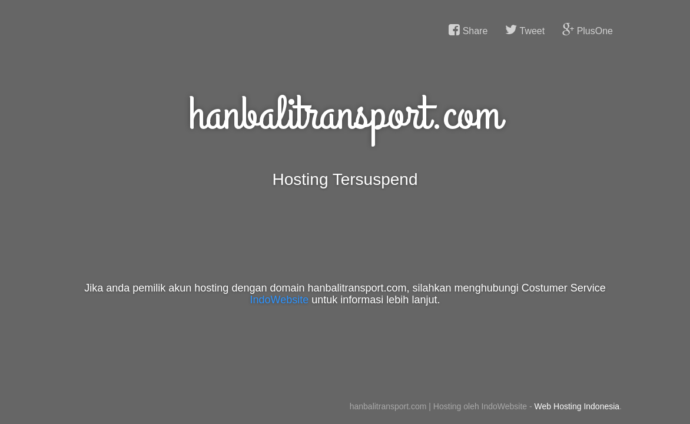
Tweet (525, 30)
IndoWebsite (279, 300)
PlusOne (587, 30)
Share (468, 30)
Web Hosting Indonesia (577, 406)
